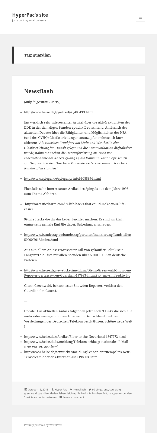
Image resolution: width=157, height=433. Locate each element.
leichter (71, 393)
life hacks (82, 393)
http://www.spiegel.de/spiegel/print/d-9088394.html (62, 178)
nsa (111, 393)
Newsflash (38, 91)
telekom (36, 397)
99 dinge (97, 389)
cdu (111, 389)
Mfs (105, 393)
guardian (43, 393)
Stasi (27, 397)
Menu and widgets (140, 21)
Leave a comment (73, 397)
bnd (106, 389)
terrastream (49, 397)
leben (62, 393)
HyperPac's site (30, 14)
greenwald (30, 393)
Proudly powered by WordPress (43, 425)
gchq (118, 389)
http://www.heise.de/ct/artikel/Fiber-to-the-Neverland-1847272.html (75, 336)
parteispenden (123, 393)
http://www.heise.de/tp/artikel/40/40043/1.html (58, 112)
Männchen (95, 393)
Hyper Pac (61, 389)
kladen (54, 393)
